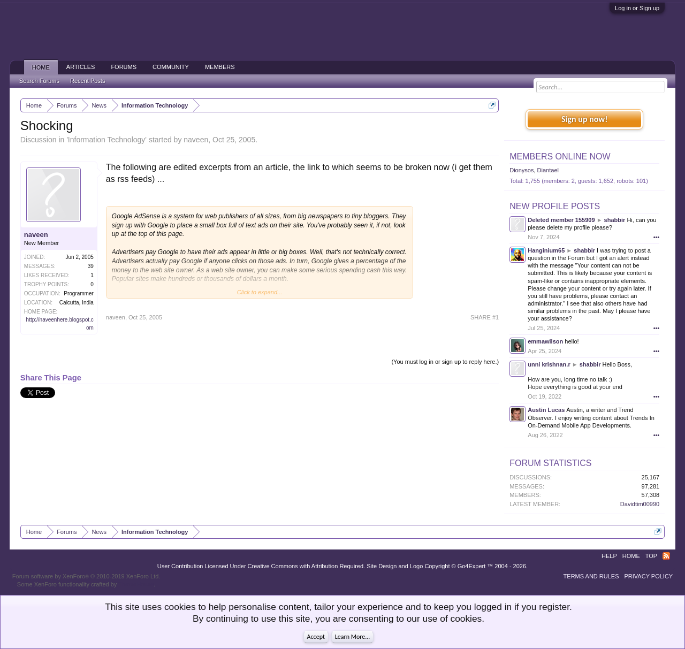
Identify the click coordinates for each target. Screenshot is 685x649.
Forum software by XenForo (86, 576)
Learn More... (352, 636)
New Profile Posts (554, 206)
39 (91, 266)
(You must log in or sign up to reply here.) (445, 361)
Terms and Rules (591, 576)
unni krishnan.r (549, 364)
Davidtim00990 (639, 504)
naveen (196, 139)
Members (220, 67)
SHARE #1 (484, 317)
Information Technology (107, 139)
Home (41, 67)
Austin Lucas (546, 410)
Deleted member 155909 (561, 220)
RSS (666, 556)
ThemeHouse (136, 584)
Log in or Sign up (637, 8)
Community (171, 67)
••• (656, 237)
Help (609, 556)
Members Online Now (559, 156)
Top (651, 556)
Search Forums (39, 81)
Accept (316, 636)
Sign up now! (584, 119)
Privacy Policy (649, 576)
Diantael (548, 170)
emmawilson (545, 341)
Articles (80, 67)
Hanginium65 (546, 250)
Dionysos (521, 170)
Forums (123, 67)
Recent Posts (87, 81)
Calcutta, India (76, 303)
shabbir (615, 220)
